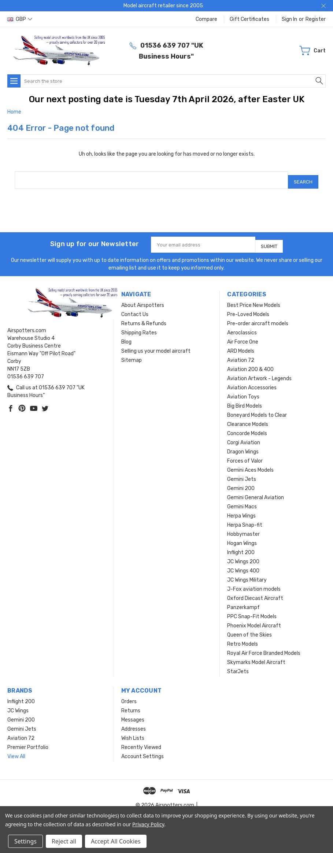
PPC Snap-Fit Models (252, 610)
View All (16, 750)
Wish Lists (132, 732)
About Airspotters (142, 299)
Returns (130, 704)
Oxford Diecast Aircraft (255, 592)
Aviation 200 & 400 (250, 363)
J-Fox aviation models (254, 583)
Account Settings (142, 750)
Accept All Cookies (116, 841)
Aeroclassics (242, 326)
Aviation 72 (240, 354)
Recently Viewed (141, 741)
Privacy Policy (148, 824)
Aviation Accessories (252, 381)
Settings (25, 841)
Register (316, 19)
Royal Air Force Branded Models (263, 647)
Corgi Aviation (243, 436)
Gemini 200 (241, 482)
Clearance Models (247, 418)
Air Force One (242, 336)
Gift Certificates (249, 19)
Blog (126, 336)
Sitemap (131, 354)
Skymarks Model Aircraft (256, 656)
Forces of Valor (245, 455)
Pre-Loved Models (248, 308)
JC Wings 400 (243, 564)
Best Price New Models (253, 299)
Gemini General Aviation (255, 491)
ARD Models (240, 345)
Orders (129, 695)
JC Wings (18, 704)
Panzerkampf (243, 601)
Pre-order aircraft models (257, 317)
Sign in (289, 19)
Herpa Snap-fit (244, 519)
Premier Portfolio (27, 741)
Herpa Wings (241, 510)
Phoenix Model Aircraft (254, 619)
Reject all (64, 841)
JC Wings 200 (243, 555)
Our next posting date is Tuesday (100, 99)
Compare (206, 19)
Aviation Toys (243, 390)
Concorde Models (247, 427)
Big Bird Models (244, 400)
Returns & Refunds (143, 317)
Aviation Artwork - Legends (259, 372)
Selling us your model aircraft (155, 345)
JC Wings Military (247, 574)
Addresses (133, 723)
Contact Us (134, 308)
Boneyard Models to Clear (257, 409)
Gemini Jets (241, 473)
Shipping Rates (139, 326)
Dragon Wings (243, 445)
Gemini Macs (242, 500)
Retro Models (242, 638)
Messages (132, 714)
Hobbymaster (243, 528)
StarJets (238, 665)
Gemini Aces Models (250, 464)
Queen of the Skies (249, 629)
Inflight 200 (241, 546)
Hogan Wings (242, 537)
